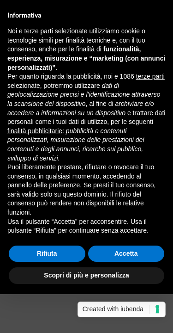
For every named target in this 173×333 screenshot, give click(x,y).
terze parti (150, 76)
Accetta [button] (126, 253)
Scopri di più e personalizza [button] (86, 275)
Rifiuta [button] (47, 253)
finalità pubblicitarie (34, 131)
